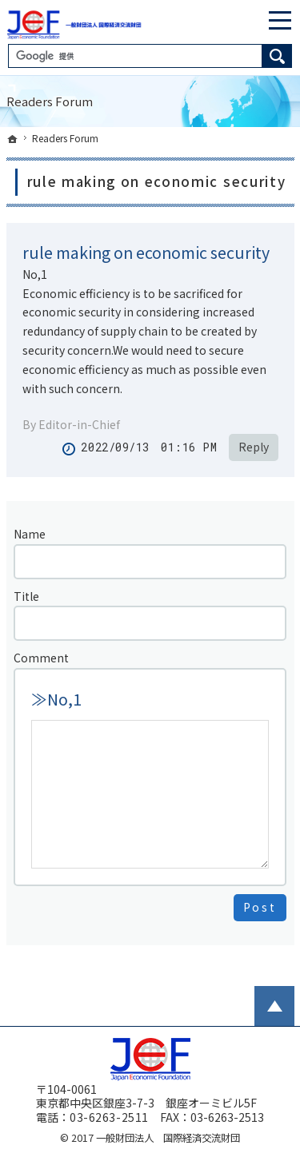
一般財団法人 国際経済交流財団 (168, 1138)
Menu (280, 20)
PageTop (274, 1006)
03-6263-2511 (109, 1117)
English (239, 20)
